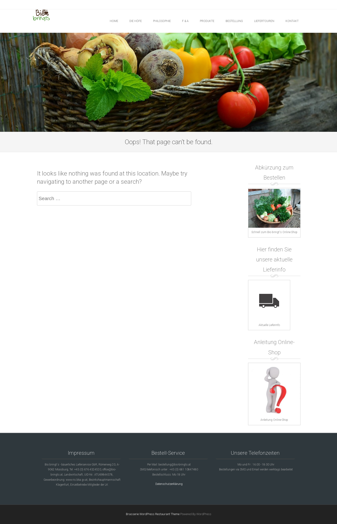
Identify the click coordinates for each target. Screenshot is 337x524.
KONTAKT (292, 21)
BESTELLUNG (234, 21)
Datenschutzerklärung (169, 484)
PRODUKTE (207, 21)
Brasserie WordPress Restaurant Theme (152, 514)
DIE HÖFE (135, 21)
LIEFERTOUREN (264, 21)
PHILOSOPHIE (162, 21)
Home (114, 21)
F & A (185, 21)
